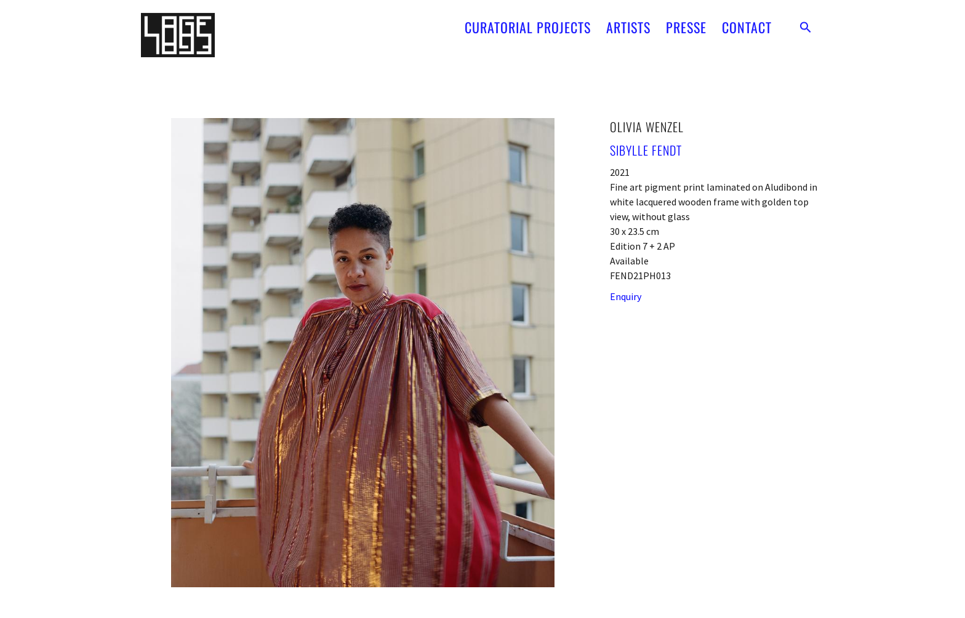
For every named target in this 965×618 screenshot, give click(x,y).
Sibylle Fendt (646, 150)
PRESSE (686, 20)
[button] (805, 20)
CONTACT (747, 20)
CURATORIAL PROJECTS (528, 20)
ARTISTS (628, 20)
